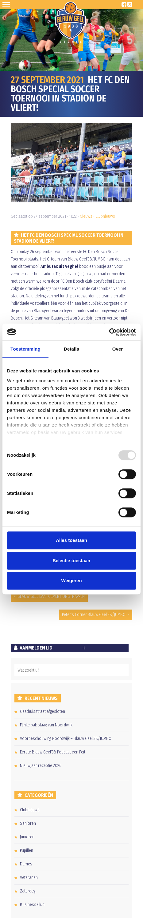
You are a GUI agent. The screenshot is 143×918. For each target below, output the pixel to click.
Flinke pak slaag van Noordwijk (46, 725)
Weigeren (71, 580)
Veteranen (29, 877)
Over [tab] (117, 349)
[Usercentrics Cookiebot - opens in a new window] (109, 332)
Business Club (32, 904)
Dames (26, 864)
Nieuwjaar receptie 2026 (40, 765)
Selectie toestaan (72, 560)
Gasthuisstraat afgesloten (42, 711)
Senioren (28, 823)
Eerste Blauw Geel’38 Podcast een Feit (52, 752)
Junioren (27, 837)
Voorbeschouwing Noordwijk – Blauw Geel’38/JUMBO (65, 738)
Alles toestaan (71, 540)
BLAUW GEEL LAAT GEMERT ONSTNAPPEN (51, 596)
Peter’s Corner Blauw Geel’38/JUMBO (94, 614)
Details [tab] (71, 349)
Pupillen (26, 850)
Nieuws (86, 216)
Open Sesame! (7, 4)
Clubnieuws (105, 216)
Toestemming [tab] (25, 349)
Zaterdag (27, 891)
